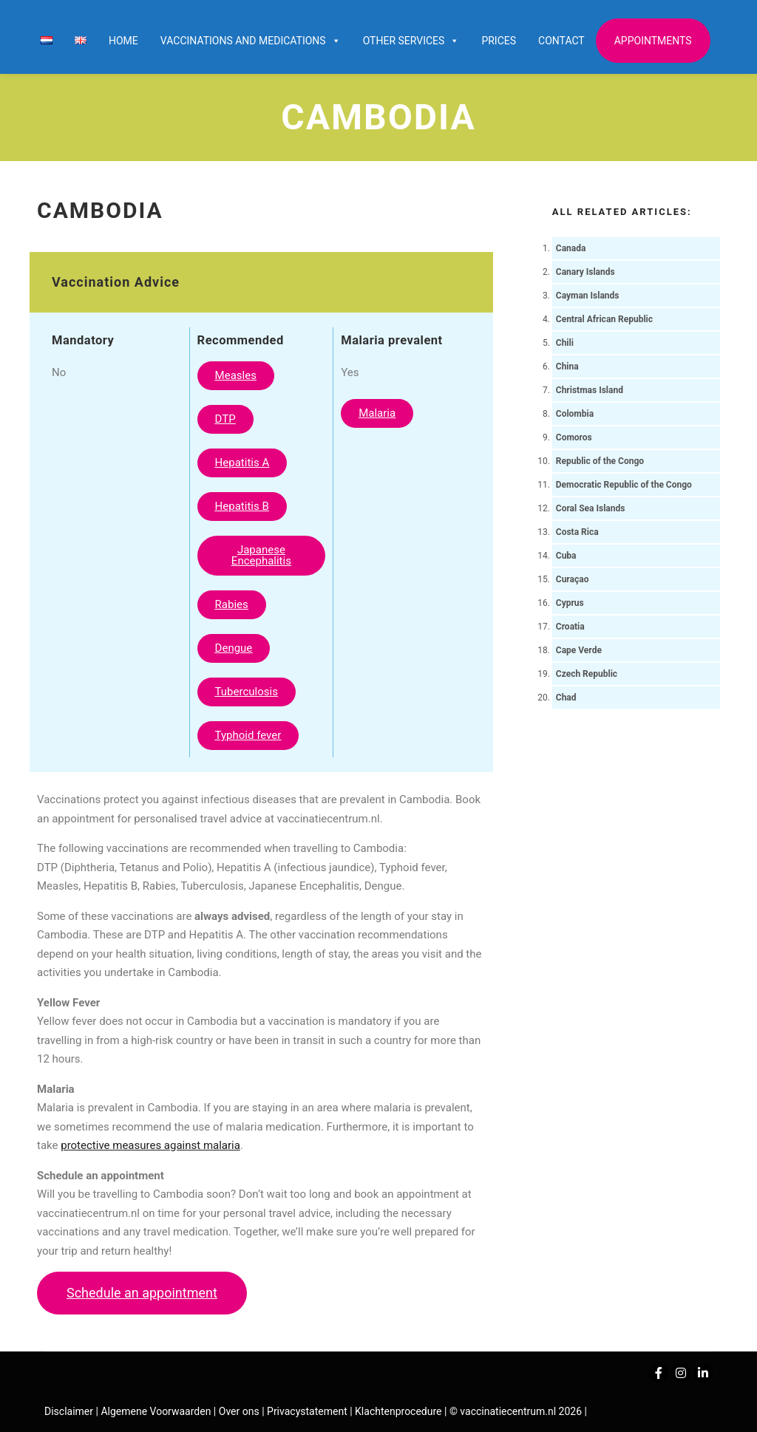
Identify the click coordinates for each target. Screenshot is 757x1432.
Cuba (566, 555)
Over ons (240, 1411)
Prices (498, 41)
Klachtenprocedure (398, 1411)
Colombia (575, 414)
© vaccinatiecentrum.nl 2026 (515, 1411)
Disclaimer (68, 1411)
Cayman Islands (587, 295)
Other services (411, 40)
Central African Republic (604, 319)
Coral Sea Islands (590, 508)
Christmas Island (589, 390)
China (567, 366)
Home (123, 41)
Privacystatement (308, 1411)
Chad (566, 697)
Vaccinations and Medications (250, 40)
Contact (561, 41)
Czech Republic (586, 674)
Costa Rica (577, 532)
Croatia (570, 626)
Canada (571, 248)
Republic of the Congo (600, 461)
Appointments (653, 41)
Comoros (574, 437)
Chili (565, 343)
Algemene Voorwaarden (156, 1411)
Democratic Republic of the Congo (624, 485)
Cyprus (570, 603)
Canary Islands (585, 272)
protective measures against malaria (150, 1145)
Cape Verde (579, 650)
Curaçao (572, 579)
